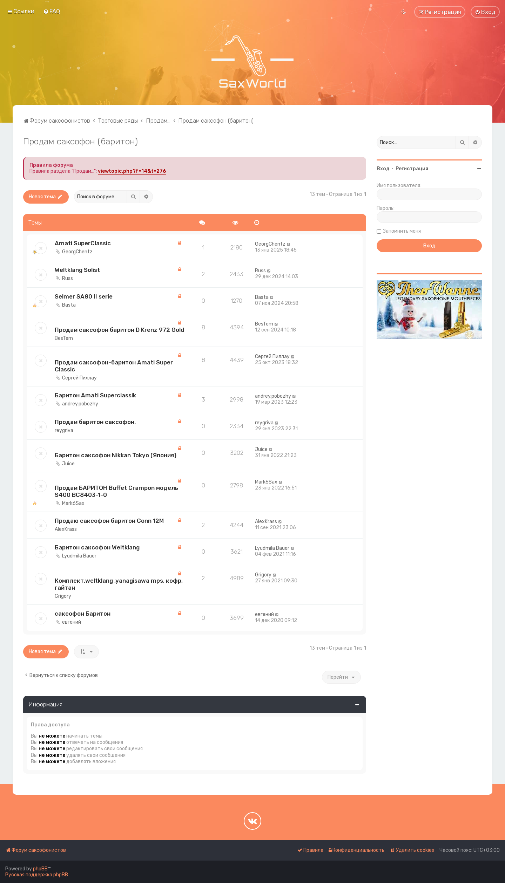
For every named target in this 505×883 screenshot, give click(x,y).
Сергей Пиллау (79, 378)
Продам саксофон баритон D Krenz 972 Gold (119, 329)
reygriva (64, 430)
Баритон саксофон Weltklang (97, 547)
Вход (383, 169)
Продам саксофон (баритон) (80, 141)
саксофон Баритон (82, 613)
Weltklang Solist (77, 269)
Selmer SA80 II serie (84, 296)
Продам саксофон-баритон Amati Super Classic (114, 366)
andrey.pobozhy (80, 404)
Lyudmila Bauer (79, 556)
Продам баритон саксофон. (95, 421)
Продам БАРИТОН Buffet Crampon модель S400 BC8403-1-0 (116, 491)
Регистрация (412, 169)
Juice (68, 464)
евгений (71, 622)
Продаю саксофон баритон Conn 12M (109, 520)
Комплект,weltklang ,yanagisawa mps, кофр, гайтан (119, 584)
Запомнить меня (402, 231)
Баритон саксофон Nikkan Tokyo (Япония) (115, 455)
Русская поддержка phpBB (36, 875)
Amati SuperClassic (83, 243)
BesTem (64, 338)
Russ (67, 278)
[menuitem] (51, 11)
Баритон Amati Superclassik (95, 395)
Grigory (63, 596)
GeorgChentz (77, 252)
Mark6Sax (73, 503)
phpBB (40, 869)
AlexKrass (66, 529)
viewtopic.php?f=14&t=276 (132, 171)
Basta (69, 305)
